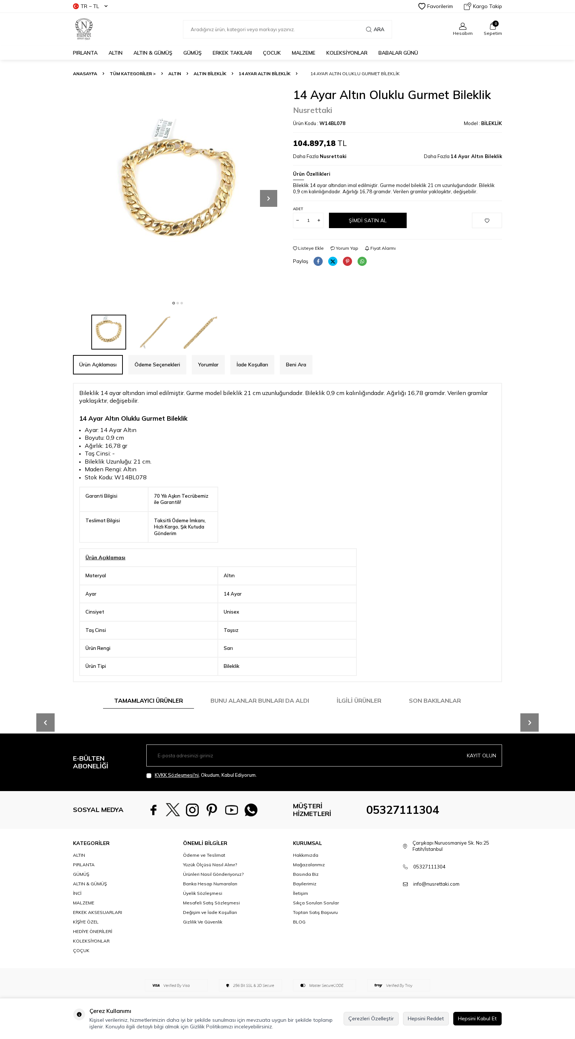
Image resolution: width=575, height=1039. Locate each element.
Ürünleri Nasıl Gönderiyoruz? (213, 874)
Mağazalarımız (309, 864)
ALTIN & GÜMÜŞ (152, 53)
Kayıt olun (481, 755)
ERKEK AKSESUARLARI (97, 912)
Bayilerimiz (304, 883)
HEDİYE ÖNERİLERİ (92, 931)
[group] (177, 192)
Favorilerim (435, 6)
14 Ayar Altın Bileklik (264, 73)
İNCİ (77, 893)
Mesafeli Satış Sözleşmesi (211, 903)
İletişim (300, 893)
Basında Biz (306, 874)
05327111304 (402, 810)
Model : (483, 123)
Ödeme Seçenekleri (157, 364)
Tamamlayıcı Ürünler (148, 700)
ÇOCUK (272, 53)
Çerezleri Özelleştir (371, 1018)
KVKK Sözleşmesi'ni (177, 775)
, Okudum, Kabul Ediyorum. (201, 775)
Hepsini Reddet (426, 1018)
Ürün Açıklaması (98, 364)
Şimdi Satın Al (368, 220)
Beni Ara (296, 364)
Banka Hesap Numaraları (210, 883)
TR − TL (90, 6)
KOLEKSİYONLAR (346, 53)
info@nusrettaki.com (436, 884)
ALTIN (115, 53)
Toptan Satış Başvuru (315, 912)
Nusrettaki (312, 110)
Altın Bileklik (210, 73)
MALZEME (303, 53)
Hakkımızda (305, 855)
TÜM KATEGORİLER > (133, 73)
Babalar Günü (398, 53)
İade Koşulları (252, 364)
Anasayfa (85, 73)
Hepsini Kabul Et (477, 1018)
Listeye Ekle (308, 248)
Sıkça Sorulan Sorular (316, 903)
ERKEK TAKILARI (232, 53)
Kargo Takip (483, 6)
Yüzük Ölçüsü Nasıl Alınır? (210, 864)
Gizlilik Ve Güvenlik (202, 922)
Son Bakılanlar (435, 700)
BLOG (299, 922)
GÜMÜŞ (192, 53)
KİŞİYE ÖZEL (86, 922)
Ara (375, 29)
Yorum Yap (344, 248)
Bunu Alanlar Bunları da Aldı (259, 700)
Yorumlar (208, 364)
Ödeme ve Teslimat (204, 855)
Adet (298, 208)
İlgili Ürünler (359, 700)
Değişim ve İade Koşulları (210, 912)
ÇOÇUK (81, 950)
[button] (173, 303)
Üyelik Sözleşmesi (202, 893)
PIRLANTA (85, 53)
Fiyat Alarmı (380, 248)
